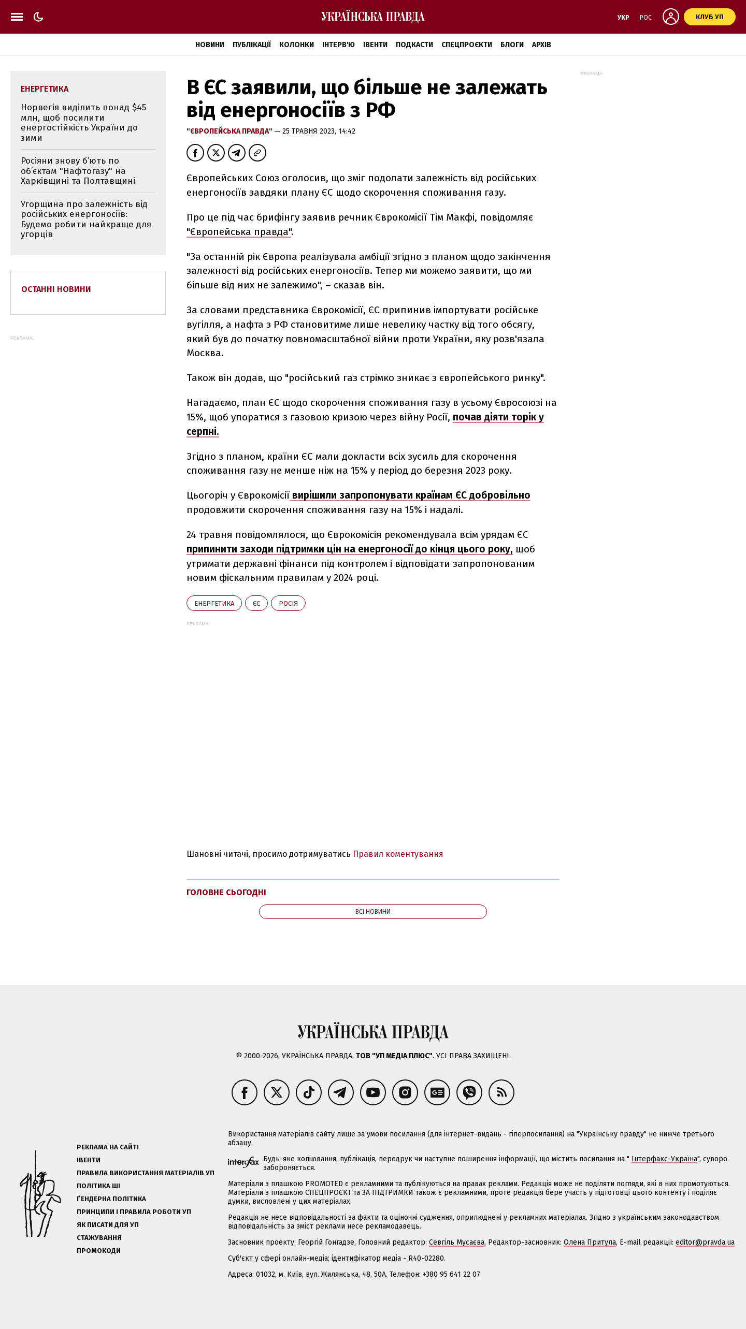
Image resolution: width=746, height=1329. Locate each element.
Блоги (512, 44)
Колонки (296, 44)
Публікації (252, 44)
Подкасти (414, 44)
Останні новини (56, 289)
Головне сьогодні (226, 892)
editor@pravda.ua (705, 1242)
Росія (288, 603)
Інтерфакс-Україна (664, 1159)
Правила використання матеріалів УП (145, 1173)
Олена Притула (590, 1242)
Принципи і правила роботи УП (134, 1212)
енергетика (214, 603)
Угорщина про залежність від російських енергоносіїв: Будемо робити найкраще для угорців (86, 219)
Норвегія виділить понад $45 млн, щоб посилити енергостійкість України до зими (83, 122)
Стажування (99, 1238)
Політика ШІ (98, 1186)
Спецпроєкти (466, 44)
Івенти (375, 44)
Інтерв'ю (338, 44)
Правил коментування (398, 854)
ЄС (256, 603)
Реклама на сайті (108, 1147)
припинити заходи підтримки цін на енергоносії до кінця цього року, (350, 549)
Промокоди (99, 1250)
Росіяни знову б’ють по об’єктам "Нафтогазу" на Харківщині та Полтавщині (78, 170)
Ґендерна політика (111, 1199)
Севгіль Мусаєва (456, 1242)
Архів (541, 44)
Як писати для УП (108, 1225)
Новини (209, 44)
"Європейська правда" (230, 131)
